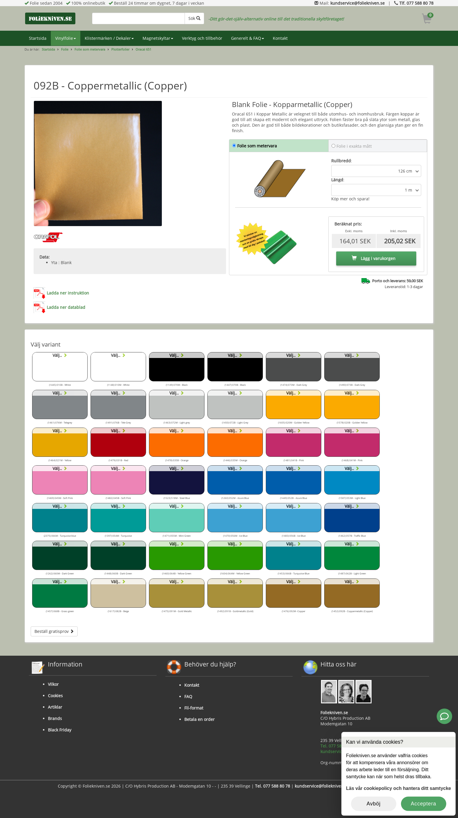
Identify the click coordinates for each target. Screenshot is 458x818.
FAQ (188, 696)
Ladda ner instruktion (68, 293)
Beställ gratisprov (54, 631)
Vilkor (53, 684)
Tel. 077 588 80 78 (337, 746)
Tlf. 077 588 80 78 (416, 3)
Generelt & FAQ (247, 38)
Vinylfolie (65, 38)
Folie (64, 49)
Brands (55, 718)
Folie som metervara (89, 49)
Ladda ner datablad (66, 307)
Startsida (37, 38)
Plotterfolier (120, 49)
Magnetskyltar (158, 38)
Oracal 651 (143, 49)
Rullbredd (341, 160)
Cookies (55, 695)
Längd (337, 179)
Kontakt (280, 38)
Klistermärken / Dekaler (109, 38)
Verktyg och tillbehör (202, 38)
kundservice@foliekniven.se (357, 3)
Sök (194, 18)
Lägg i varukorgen (373, 258)
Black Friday (59, 730)
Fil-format (193, 708)
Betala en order (199, 719)
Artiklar (55, 707)
